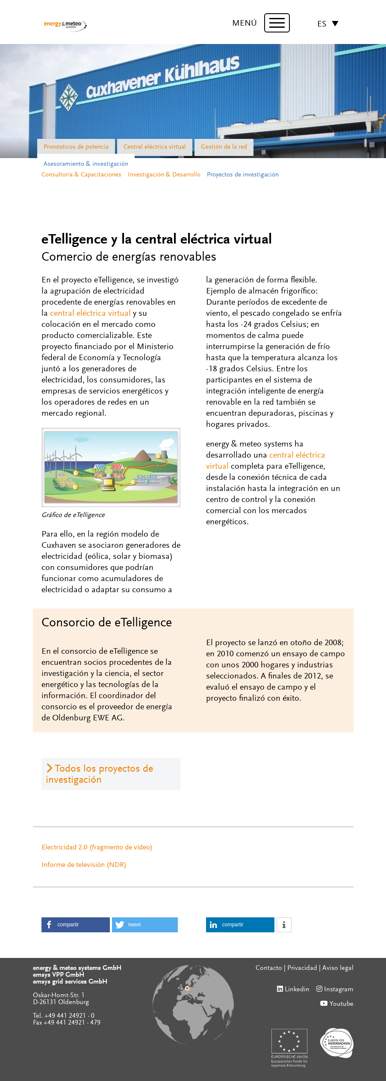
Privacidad (302, 968)
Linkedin (297, 989)
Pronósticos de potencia (76, 147)
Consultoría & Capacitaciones (81, 175)
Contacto (269, 968)
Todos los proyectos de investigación (99, 774)
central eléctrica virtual (90, 313)
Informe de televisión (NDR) (84, 865)
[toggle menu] (277, 22)
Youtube (342, 1004)
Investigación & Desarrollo (164, 175)
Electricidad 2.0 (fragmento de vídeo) (97, 848)
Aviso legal (338, 968)
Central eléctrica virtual (155, 147)
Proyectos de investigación (243, 175)
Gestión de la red (224, 147)
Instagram (339, 989)
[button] (75, 924)
